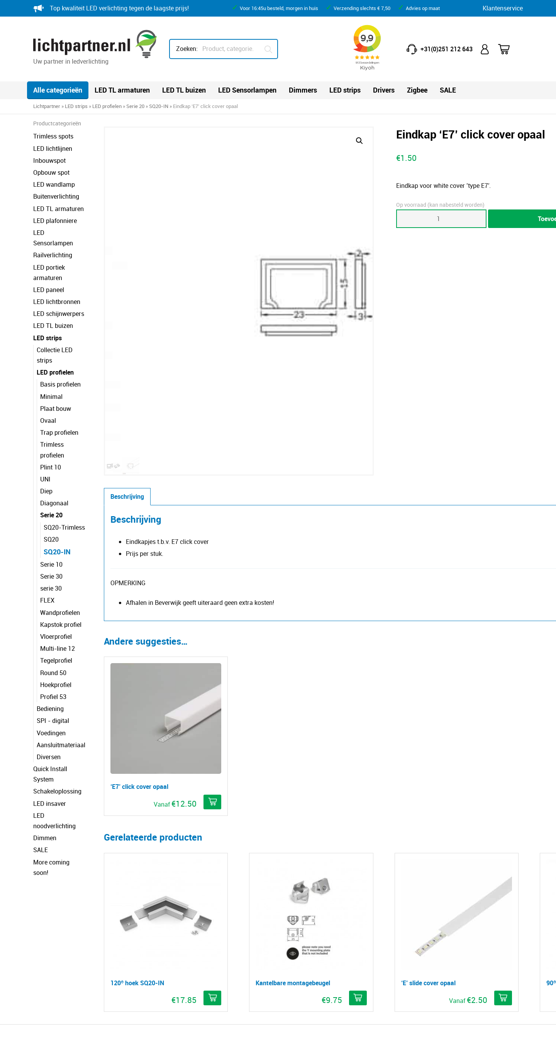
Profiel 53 (53, 654)
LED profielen (107, 106)
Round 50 (53, 630)
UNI (45, 437)
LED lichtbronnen (56, 281)
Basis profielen (60, 353)
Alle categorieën (57, 90)
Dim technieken (311, 930)
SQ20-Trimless (64, 485)
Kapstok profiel (60, 582)
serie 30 (51, 546)
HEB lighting (432, 982)
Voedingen (51, 691)
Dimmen (44, 775)
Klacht (173, 954)
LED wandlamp (54, 184)
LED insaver (49, 751)
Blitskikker (509, 1027)
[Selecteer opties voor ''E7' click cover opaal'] (213, 538)
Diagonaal (54, 461)
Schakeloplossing (57, 739)
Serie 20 (135, 106)
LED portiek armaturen (64, 256)
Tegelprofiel (56, 619)
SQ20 (51, 497)
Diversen (49, 715)
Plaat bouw (55, 377)
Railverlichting (52, 244)
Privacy (138, 1027)
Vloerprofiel (56, 594)
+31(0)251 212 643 (446, 49)
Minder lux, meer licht (319, 882)
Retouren (177, 906)
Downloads (305, 942)
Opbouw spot (51, 172)
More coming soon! (59, 799)
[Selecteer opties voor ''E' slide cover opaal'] (404, 699)
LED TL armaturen (122, 90)
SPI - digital (53, 679)
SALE (448, 90)
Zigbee (417, 90)
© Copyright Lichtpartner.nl (76, 1027)
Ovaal (48, 389)
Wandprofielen (60, 570)
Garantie (176, 894)
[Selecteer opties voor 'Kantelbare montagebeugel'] (308, 699)
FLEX (47, 558)
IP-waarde (304, 894)
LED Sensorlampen (247, 90)
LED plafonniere (55, 220)
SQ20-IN (158, 106)
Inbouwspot (49, 160)
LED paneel (48, 269)
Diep (46, 449)
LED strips (345, 90)
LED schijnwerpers (58, 293)
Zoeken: (187, 48)
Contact (175, 882)
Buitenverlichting (56, 196)
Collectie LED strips (63, 328)
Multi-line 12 (57, 606)
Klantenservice (503, 8)
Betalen (175, 930)
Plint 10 (50, 425)
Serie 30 (51, 534)
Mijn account (485, 49)
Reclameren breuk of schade (203, 918)
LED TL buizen (184, 90)
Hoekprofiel (55, 642)
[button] (310, 141)
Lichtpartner (46, 106)
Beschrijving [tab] (170, 275)
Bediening (50, 666)
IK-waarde (304, 906)
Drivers (384, 90)
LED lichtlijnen (52, 148)
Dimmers (303, 90)
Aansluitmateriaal (61, 703)
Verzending (180, 942)
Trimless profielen (64, 413)
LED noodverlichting (60, 763)
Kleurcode (304, 918)
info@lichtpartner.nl (436, 922)
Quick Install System (61, 727)
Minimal (51, 365)
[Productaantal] (361, 218)
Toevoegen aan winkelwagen (450, 218)
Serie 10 (51, 522)
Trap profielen (59, 401)
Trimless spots (53, 136)
